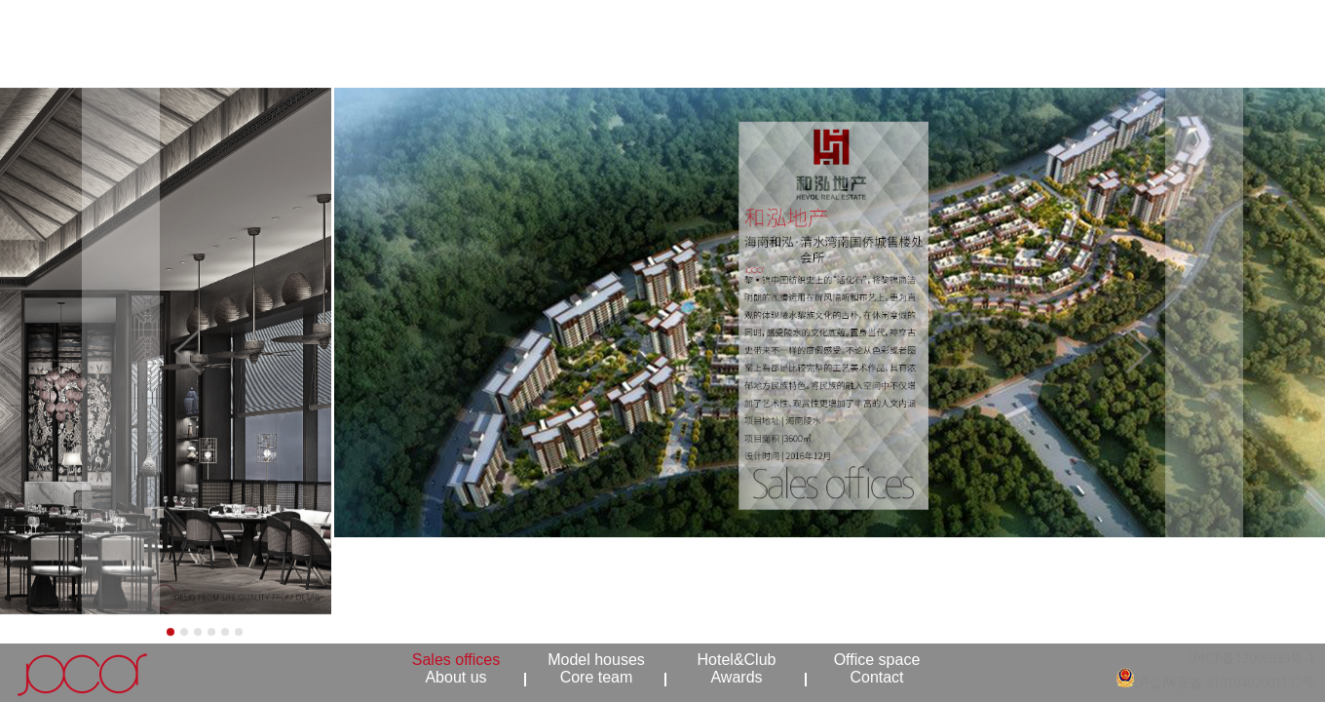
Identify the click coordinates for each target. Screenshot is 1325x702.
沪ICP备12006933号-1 (1251, 658)
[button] (101, 351)
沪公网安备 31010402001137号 (1225, 683)
